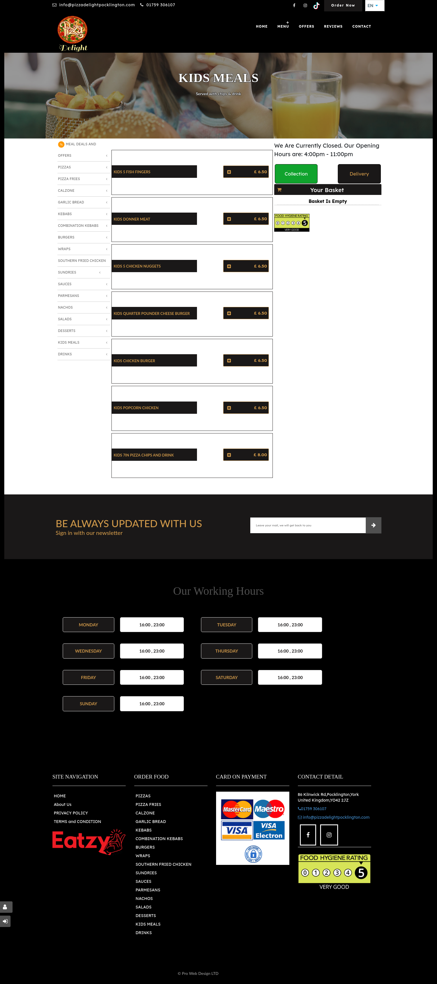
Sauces (65, 284)
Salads (65, 319)
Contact (361, 26)
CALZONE (145, 813)
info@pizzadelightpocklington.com (97, 4)
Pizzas (64, 167)
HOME (60, 795)
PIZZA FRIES (148, 804)
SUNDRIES (146, 872)
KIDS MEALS (148, 924)
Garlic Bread (71, 202)
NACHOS (144, 898)
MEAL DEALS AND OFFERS (77, 149)
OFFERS (306, 26)
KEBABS (144, 830)
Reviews (333, 26)
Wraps (64, 249)
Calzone (66, 190)
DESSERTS (146, 915)
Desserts (66, 331)
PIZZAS (143, 795)
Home (262, 26)
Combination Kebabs (78, 225)
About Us (63, 804)
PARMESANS (148, 890)
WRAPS (143, 855)
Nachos (65, 307)
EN (372, 5)
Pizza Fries (69, 179)
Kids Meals (68, 342)
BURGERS (145, 847)
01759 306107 (160, 4)
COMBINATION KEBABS (159, 838)
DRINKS (144, 932)
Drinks (65, 354)
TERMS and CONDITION (77, 821)
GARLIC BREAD (151, 821)
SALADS (144, 907)
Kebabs (65, 214)
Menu (283, 26)
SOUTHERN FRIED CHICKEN (164, 864)
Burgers (66, 237)
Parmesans (68, 296)
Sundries (67, 272)
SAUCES (143, 881)
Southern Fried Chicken (82, 260)
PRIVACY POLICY (71, 813)
